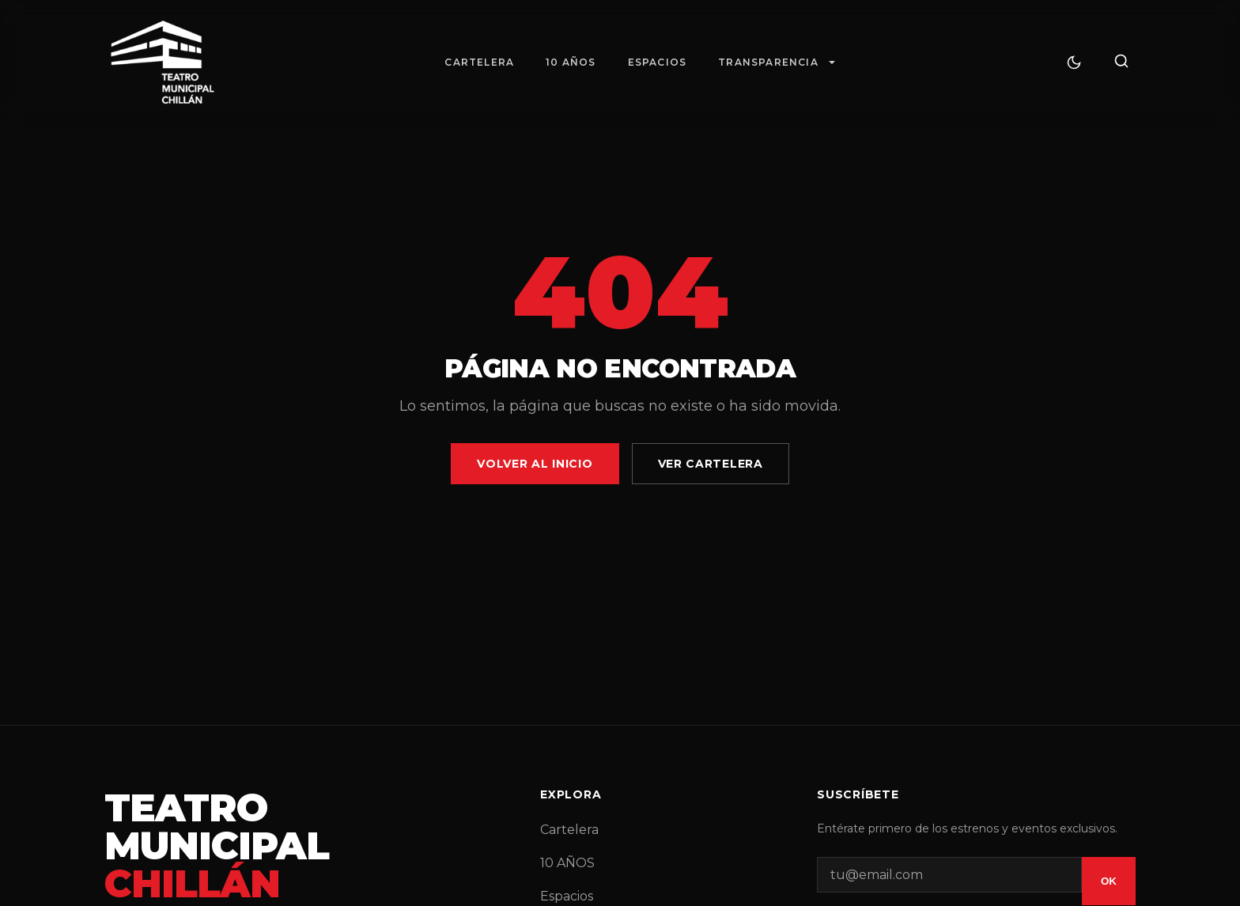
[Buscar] (1121, 62)
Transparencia (768, 62)
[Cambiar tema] (1074, 62)
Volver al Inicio (534, 464)
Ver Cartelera (710, 464)
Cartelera (479, 62)
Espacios (657, 62)
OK (1109, 881)
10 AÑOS (570, 62)
